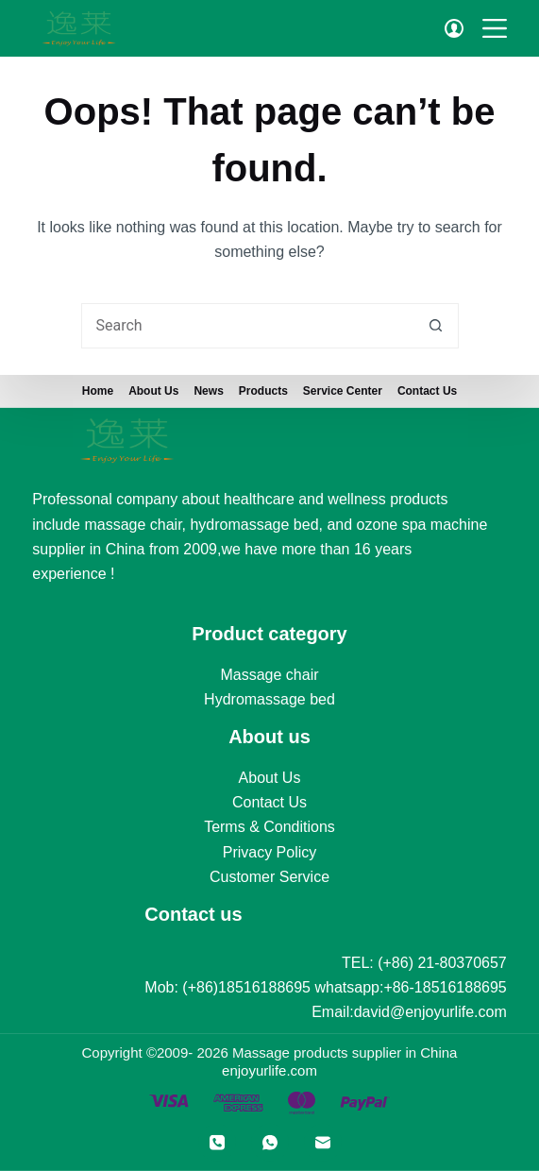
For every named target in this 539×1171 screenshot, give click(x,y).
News (208, 391)
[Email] (323, 1143)
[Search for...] (247, 325)
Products (263, 391)
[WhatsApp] (270, 1143)
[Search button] (436, 325)
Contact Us (427, 391)
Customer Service (269, 877)
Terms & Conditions (269, 827)
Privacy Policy (270, 852)
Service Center (342, 391)
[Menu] (494, 28)
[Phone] (217, 1143)
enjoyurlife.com (269, 1070)
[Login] (454, 28)
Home (97, 391)
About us (153, 391)
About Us (270, 777)
